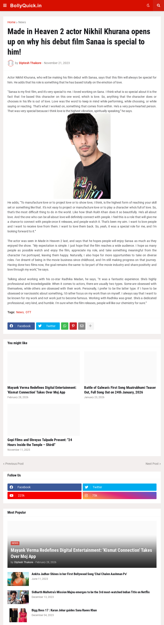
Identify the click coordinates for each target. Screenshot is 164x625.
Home (11, 22)
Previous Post (14, 463)
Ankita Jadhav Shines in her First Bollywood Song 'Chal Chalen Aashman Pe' (79, 574)
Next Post (152, 463)
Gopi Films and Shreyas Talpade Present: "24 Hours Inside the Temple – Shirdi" (39, 442)
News (22, 22)
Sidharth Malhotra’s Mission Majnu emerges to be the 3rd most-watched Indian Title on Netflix (91, 592)
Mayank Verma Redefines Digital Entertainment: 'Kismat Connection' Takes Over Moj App (41, 389)
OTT (28, 312)
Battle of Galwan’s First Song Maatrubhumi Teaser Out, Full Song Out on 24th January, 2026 (120, 389)
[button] (5, 5)
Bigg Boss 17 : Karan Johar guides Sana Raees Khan (64, 610)
